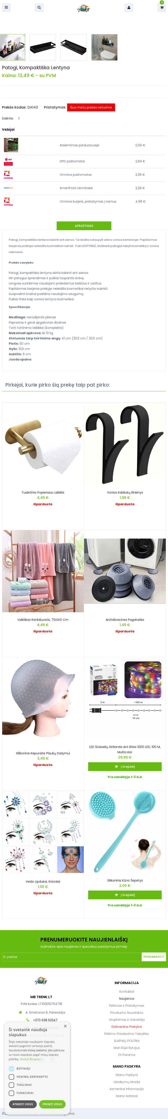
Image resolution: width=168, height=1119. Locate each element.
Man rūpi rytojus (127, 1048)
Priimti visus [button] (52, 1104)
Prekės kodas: (14, 107)
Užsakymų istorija (126, 1082)
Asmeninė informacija (127, 1089)
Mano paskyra (127, 1075)
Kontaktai (126, 991)
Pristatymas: (55, 107)
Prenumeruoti (154, 957)
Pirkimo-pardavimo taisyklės (126, 1034)
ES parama (126, 1055)
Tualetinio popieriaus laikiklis (42, 492)
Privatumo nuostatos (126, 1012)
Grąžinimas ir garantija (127, 1020)
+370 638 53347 (45, 1020)
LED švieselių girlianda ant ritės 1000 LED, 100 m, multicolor (125, 749)
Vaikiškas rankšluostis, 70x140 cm (42, 619)
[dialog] (37, 1068)
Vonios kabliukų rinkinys (125, 492)
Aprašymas (84, 226)
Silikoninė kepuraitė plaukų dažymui (43, 753)
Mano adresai (127, 1096)
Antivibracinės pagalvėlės (125, 619)
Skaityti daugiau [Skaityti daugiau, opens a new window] (30, 1059)
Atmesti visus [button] (23, 1104)
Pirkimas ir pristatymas (126, 1005)
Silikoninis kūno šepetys (125, 880)
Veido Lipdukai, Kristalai (43, 881)
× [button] (65, 1026)
